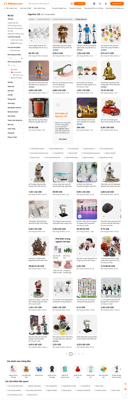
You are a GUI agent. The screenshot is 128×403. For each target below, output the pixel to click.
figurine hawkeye (88, 157)
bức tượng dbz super (106, 149)
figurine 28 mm (31, 395)
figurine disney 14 (88, 149)
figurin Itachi (115, 390)
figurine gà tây (66, 390)
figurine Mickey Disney (55, 149)
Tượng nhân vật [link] (80, 19)
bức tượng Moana (50, 386)
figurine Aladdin (51, 390)
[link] (125, 383)
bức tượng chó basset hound (38, 153)
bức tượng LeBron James (52, 157)
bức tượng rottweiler (14, 390)
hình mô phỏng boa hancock (90, 153)
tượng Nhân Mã (57, 153)
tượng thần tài (85, 386)
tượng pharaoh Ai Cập (105, 157)
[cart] (100, 4)
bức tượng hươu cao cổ (14, 395)
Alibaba (31, 19)
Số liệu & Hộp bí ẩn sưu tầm (62, 19)
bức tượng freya (73, 149)
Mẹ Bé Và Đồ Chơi (44, 19)
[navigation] (15, 184)
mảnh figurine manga (36, 149)
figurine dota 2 (34, 157)
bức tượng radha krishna (33, 390)
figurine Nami (72, 153)
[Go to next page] (83, 354)
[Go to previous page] (67, 354)
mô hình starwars (100, 390)
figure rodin (98, 386)
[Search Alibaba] (49, 4)
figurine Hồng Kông (71, 157)
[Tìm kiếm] (80, 3)
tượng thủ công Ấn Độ (82, 390)
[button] (72, 3)
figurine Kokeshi (110, 153)
